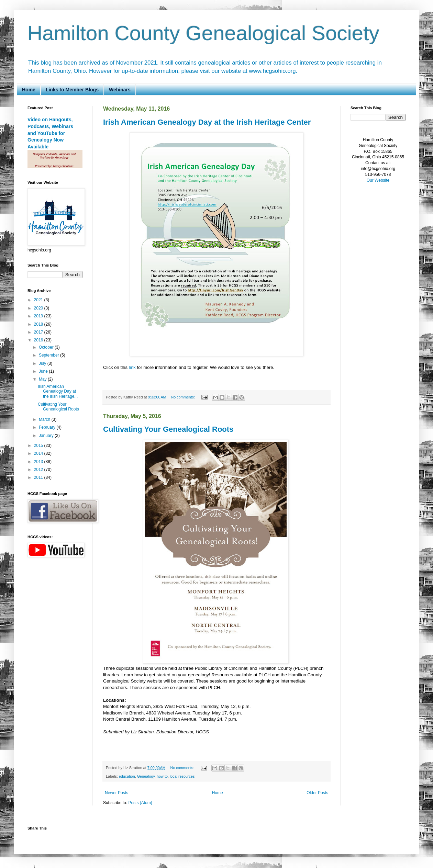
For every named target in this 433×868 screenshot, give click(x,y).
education (127, 776)
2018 (39, 324)
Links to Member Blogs (72, 89)
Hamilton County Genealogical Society (203, 33)
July (43, 363)
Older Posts (317, 792)
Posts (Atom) (140, 802)
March (45, 419)
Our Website (378, 180)
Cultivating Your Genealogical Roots (168, 429)
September (49, 355)
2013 (39, 461)
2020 (39, 308)
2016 (39, 340)
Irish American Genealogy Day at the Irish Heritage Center (207, 122)
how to (162, 776)
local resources (182, 776)
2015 (39, 445)
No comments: (183, 397)
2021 (39, 299)
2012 (39, 469)
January (47, 435)
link (132, 367)
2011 (39, 477)
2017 (39, 332)
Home (28, 89)
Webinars (120, 89)
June (44, 371)
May (43, 379)
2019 (39, 316)
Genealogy (146, 776)
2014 (39, 453)
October (47, 347)
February (47, 427)
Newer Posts (116, 792)
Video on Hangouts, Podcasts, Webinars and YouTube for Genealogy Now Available (50, 133)
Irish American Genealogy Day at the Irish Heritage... (58, 391)
